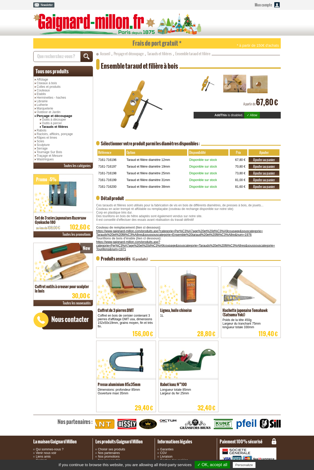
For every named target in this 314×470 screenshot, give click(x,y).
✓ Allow (252, 115)
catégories (77, 165)
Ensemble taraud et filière (192, 54)
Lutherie (42, 105)
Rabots (41, 130)
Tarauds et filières (55, 127)
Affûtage (42, 79)
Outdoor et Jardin (49, 112)
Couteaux (43, 90)
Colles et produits (49, 87)
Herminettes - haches (51, 97)
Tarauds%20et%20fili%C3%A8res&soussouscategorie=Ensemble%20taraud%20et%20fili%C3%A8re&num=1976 (174, 235)
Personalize (244, 465)
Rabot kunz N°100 (173, 384)
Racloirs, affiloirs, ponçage (55, 134)
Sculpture (43, 145)
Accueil (105, 54)
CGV (163, 453)
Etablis (41, 94)
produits (52, 71)
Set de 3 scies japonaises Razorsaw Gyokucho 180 (60, 220)
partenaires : (75, 422)
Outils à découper (54, 119)
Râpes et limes (47, 137)
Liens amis (43, 456)
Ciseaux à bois (47, 83)
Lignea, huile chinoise (176, 310)
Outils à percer (52, 123)
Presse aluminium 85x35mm (119, 384)
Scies (40, 141)
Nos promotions (109, 456)
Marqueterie (45, 108)
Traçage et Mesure (49, 156)
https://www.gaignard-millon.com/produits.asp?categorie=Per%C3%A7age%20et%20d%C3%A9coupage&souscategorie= (179, 231)
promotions (76, 234)
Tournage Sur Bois (49, 152)
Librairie (42, 101)
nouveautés (77, 303)
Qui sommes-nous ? (49, 449)
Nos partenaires (109, 453)
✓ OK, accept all (212, 465)
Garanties (166, 449)
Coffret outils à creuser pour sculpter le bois (62, 289)
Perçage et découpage (54, 116)
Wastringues (45, 159)
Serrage (42, 148)
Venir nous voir (46, 453)
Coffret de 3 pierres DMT (116, 310)
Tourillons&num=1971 (111, 249)
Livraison (166, 456)
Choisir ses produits (111, 449)
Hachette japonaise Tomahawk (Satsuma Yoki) (245, 312)
